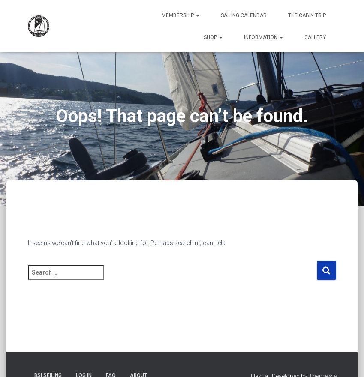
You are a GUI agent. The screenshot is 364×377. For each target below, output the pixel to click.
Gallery (315, 37)
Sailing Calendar (244, 15)
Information (263, 37)
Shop (213, 37)
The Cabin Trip (307, 15)
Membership (180, 15)
